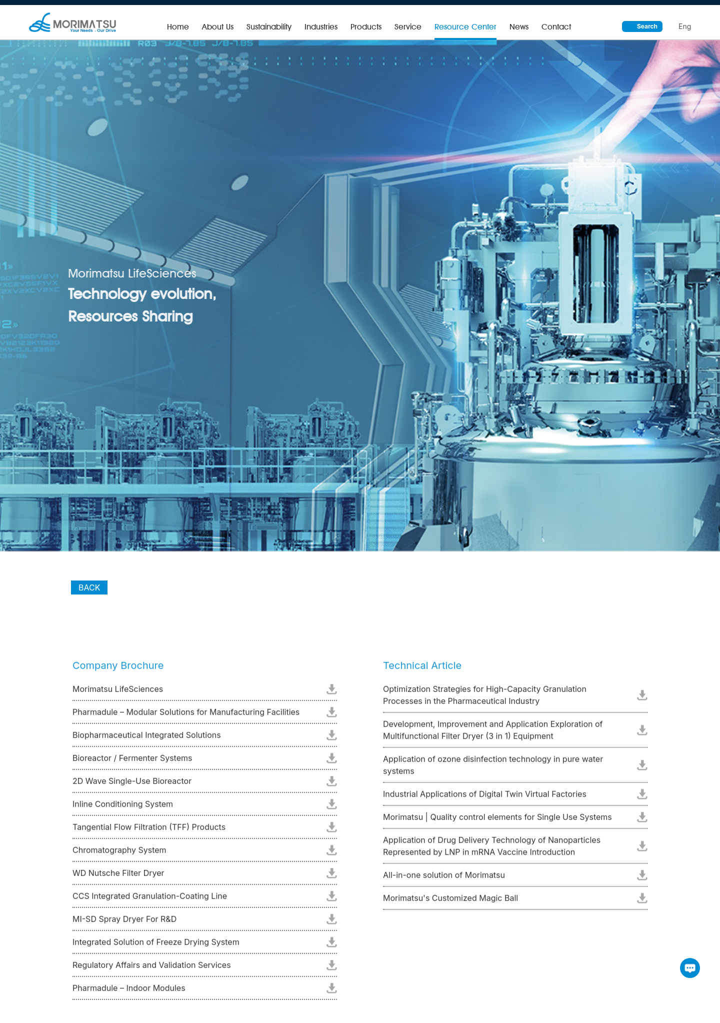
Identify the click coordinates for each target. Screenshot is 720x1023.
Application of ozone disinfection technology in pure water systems (493, 769)
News (519, 27)
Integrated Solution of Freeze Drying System (156, 945)
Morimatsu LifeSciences (117, 693)
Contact (556, 27)
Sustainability (269, 27)
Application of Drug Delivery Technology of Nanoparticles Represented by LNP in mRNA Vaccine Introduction (491, 849)
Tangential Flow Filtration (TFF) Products (149, 831)
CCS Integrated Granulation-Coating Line (149, 899)
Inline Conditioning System (122, 807)
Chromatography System (119, 853)
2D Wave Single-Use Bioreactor (132, 785)
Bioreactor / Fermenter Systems (132, 761)
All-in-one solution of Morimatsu (444, 879)
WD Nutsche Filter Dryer (118, 877)
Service (408, 27)
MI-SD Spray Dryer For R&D (124, 923)
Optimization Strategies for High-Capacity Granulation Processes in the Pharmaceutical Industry (484, 699)
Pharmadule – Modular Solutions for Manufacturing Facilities (186, 715)
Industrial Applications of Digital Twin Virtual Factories (484, 797)
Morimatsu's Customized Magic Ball (450, 901)
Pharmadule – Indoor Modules (129, 991)
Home (178, 27)
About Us (218, 27)
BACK (89, 595)
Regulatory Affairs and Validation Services (151, 969)
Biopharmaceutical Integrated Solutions (146, 739)
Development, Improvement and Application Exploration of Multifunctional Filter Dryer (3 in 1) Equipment (493, 733)
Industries (321, 27)
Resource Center (465, 27)
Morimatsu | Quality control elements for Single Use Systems (497, 821)
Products (366, 27)
